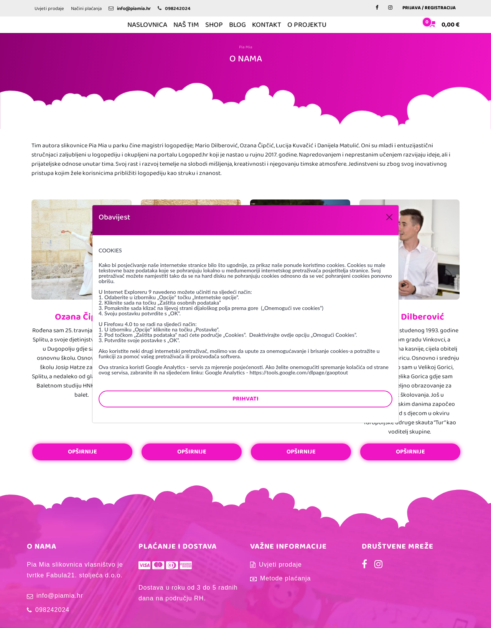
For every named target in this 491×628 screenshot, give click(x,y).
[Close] (389, 217)
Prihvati (245, 399)
